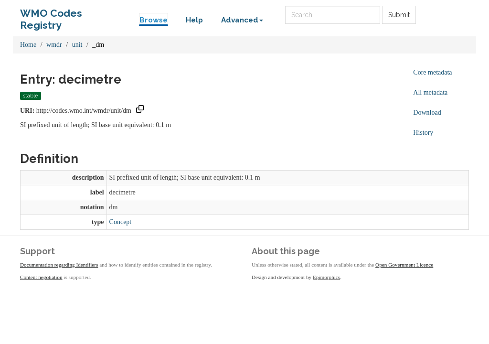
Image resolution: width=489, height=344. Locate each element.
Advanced (242, 20)
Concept (120, 222)
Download (427, 112)
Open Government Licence (404, 265)
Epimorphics (326, 277)
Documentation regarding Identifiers (59, 265)
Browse (153, 20)
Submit (399, 15)
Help (194, 20)
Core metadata (432, 72)
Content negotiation (41, 277)
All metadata (430, 92)
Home (28, 44)
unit (77, 44)
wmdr (54, 44)
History (423, 132)
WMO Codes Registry (51, 15)
